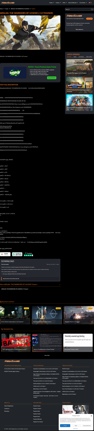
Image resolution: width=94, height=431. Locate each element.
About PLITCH (51, 78)
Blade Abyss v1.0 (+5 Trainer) (40, 388)
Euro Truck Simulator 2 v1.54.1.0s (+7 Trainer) (73, 388)
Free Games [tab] (89, 56)
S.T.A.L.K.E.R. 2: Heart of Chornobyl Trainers (14, 368)
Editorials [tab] (81, 56)
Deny (76, 425)
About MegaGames (8, 405)
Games (6, 8)
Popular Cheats (37, 413)
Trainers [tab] (69, 56)
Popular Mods (36, 411)
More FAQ (47, 355)
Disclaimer (6, 411)
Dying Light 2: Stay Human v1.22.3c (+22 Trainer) (44, 371)
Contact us (6, 408)
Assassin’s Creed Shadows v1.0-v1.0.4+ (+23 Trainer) (45, 368)
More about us (79, 29)
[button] (91, 415)
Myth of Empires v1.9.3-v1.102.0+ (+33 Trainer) (44, 383)
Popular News (36, 416)
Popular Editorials (37, 419)
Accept (65, 425)
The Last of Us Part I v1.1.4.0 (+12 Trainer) (43, 381)
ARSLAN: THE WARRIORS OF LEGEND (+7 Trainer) (14, 289)
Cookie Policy (75, 428)
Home (1, 8)
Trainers (33, 8)
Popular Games (36, 405)
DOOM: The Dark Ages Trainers (11, 371)
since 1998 (89, 18)
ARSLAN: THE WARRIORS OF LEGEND (20, 8)
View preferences (87, 425)
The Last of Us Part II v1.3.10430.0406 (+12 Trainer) (45, 378)
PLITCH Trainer (66, 368)
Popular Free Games (38, 421)
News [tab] (75, 56)
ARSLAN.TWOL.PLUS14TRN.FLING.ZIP (11, 278)
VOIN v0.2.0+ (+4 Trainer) (39, 386)
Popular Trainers (37, 408)
